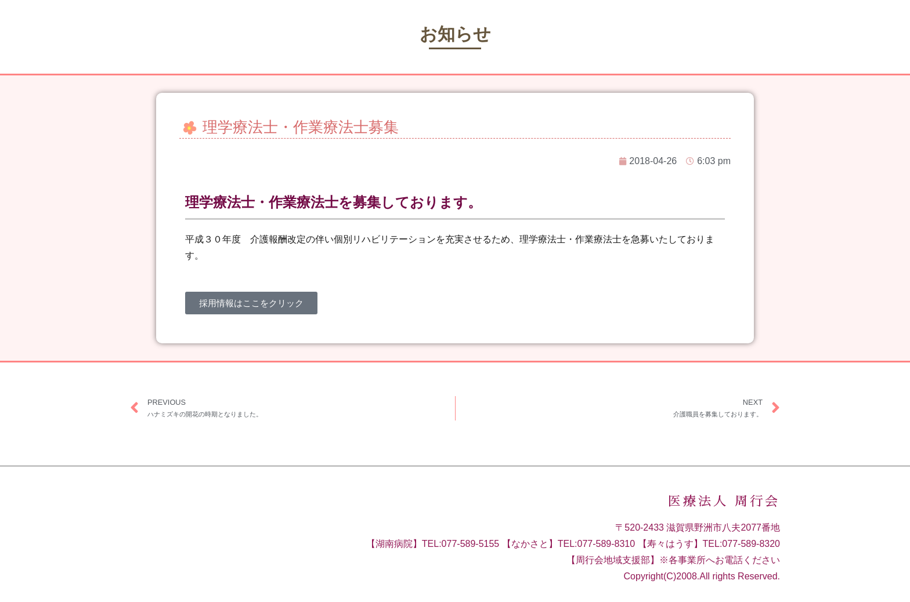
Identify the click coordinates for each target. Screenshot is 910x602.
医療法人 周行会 (724, 501)
